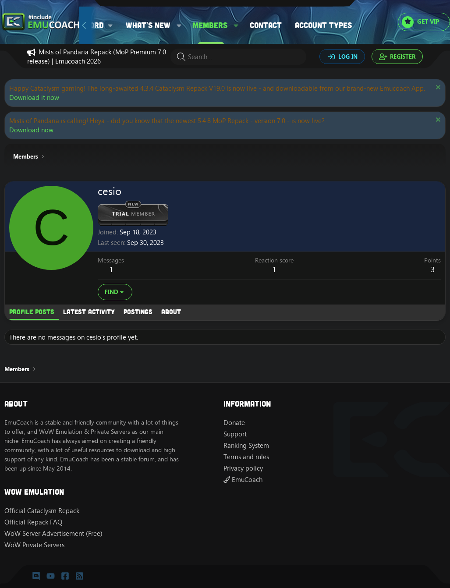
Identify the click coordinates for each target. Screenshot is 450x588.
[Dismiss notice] (437, 88)
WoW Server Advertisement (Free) (53, 533)
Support (235, 434)
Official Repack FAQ (33, 522)
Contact (266, 25)
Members (209, 25)
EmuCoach (242, 479)
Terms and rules (246, 456)
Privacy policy (243, 468)
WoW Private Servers (34, 544)
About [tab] (171, 311)
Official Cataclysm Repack (41, 510)
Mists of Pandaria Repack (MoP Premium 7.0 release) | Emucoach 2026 (96, 56)
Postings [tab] (138, 311)
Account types (323, 25)
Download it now (34, 97)
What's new (148, 25)
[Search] (238, 57)
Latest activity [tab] (89, 311)
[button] (179, 25)
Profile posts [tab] (31, 311)
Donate (234, 422)
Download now (31, 130)
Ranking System (246, 445)
